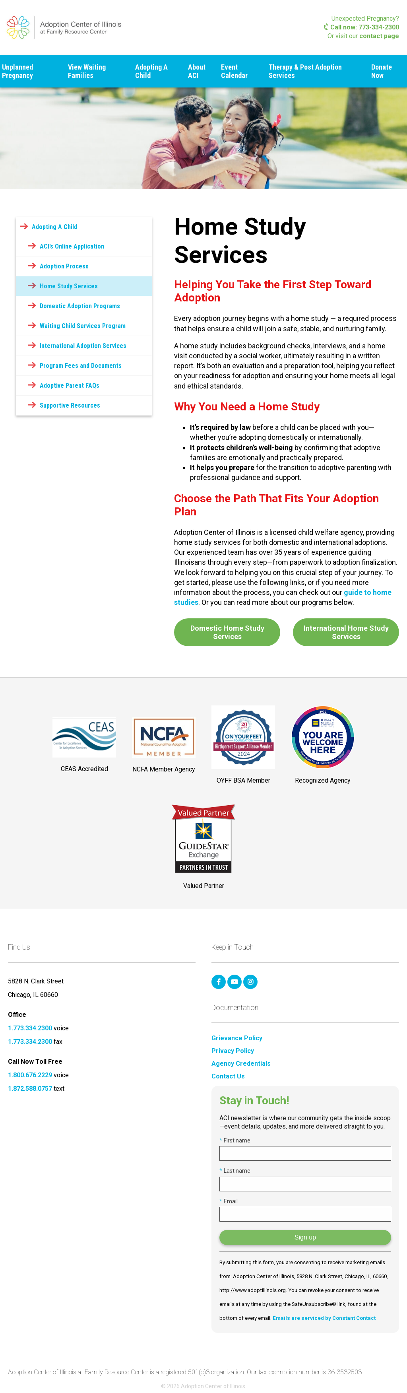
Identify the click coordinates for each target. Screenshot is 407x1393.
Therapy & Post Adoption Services (305, 71)
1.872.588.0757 (30, 1088)
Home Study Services (69, 286)
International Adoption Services (83, 346)
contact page (379, 36)
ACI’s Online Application (72, 246)
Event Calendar (234, 71)
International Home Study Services (346, 632)
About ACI (196, 71)
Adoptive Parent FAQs (69, 385)
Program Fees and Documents (81, 365)
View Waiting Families (87, 71)
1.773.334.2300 (30, 1028)
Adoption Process (64, 266)
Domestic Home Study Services (227, 632)
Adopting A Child (151, 71)
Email (228, 1201)
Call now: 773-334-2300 (361, 27)
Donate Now (381, 71)
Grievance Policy (236, 1038)
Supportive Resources (70, 405)
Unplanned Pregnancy (17, 71)
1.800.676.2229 (30, 1075)
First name (234, 1140)
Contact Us (228, 1076)
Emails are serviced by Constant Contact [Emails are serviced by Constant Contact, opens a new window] (324, 1318)
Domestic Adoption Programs (80, 306)
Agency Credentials (241, 1064)
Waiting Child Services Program (83, 326)
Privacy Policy (232, 1051)
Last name (234, 1170)
